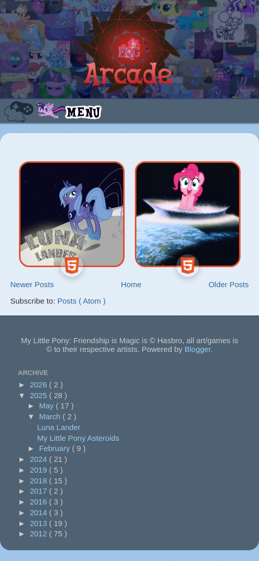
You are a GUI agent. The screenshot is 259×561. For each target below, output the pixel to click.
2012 (39, 533)
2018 (39, 480)
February (55, 448)
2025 (39, 395)
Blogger (198, 349)
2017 (39, 491)
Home (131, 284)
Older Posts (229, 284)
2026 (39, 384)
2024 (39, 459)
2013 (39, 523)
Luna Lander (59, 427)
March (51, 416)
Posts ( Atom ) (81, 300)
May (47, 405)
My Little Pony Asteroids (78, 438)
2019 (39, 469)
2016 (39, 501)
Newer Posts (32, 284)
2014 (39, 512)
